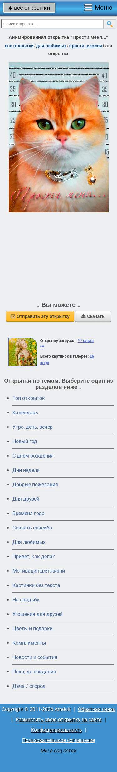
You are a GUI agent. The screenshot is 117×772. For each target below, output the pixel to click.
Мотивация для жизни (38, 571)
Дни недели (26, 470)
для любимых (51, 45)
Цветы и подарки (32, 628)
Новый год (24, 441)
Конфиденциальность (56, 730)
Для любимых (29, 542)
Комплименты (29, 643)
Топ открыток (28, 398)
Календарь (25, 413)
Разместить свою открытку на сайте (58, 720)
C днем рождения (33, 456)
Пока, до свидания (34, 672)
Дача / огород (29, 686)
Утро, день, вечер (32, 427)
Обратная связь (96, 709)
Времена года (28, 513)
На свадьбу (25, 600)
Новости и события (34, 657)
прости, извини (85, 45)
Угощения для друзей (37, 614)
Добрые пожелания (35, 485)
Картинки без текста (36, 585)
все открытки (29, 7)
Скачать (93, 316)
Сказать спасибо (32, 528)
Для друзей (25, 499)
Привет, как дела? (33, 557)
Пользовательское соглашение (58, 740)
